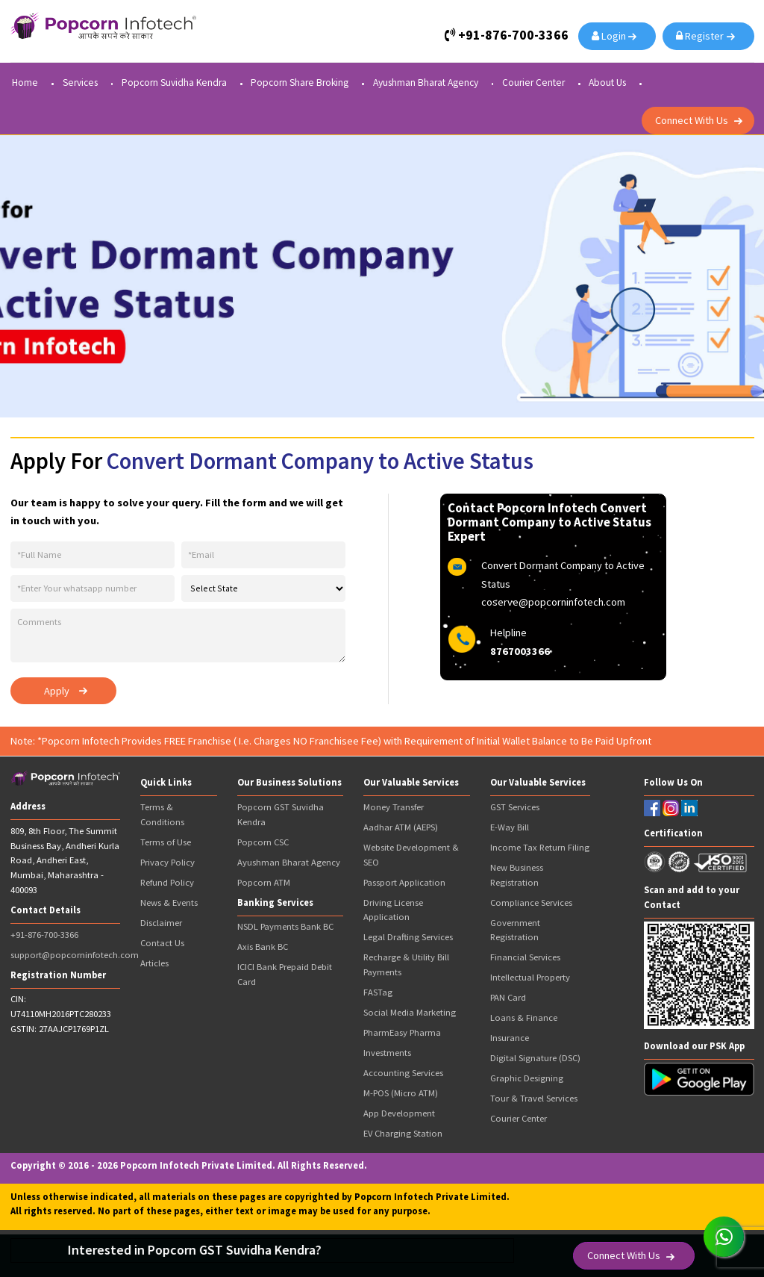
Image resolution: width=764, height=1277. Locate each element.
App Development (399, 1113)
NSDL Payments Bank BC (285, 926)
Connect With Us (691, 120)
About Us (607, 83)
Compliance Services (531, 902)
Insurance (509, 1037)
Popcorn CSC (263, 842)
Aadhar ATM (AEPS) (400, 827)
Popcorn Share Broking (299, 83)
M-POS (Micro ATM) (400, 1093)
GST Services (514, 807)
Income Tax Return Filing (539, 847)
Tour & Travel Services (533, 1098)
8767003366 (520, 651)
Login (611, 36)
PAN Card (508, 997)
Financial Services (525, 957)
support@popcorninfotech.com (74, 954)
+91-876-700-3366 (44, 934)
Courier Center (533, 83)
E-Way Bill (509, 827)
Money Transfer (393, 807)
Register (702, 36)
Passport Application (404, 882)
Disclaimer (161, 922)
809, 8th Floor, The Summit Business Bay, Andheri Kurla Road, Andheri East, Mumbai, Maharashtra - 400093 (64, 860)
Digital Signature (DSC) (535, 1057)
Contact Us (162, 942)
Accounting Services (403, 1072)
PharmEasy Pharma (402, 1032)
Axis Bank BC (262, 946)
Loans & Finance (523, 1017)
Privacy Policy (167, 862)
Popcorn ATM (263, 882)
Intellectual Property (530, 977)
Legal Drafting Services (408, 936)
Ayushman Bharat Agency (425, 83)
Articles (154, 963)
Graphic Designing (526, 1078)
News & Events (169, 902)
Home (25, 83)
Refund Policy (167, 882)
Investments (387, 1052)
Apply (56, 690)
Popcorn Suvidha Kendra (174, 83)
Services (80, 83)
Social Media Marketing (409, 1012)
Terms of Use (165, 842)
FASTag (377, 992)
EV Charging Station (402, 1133)
